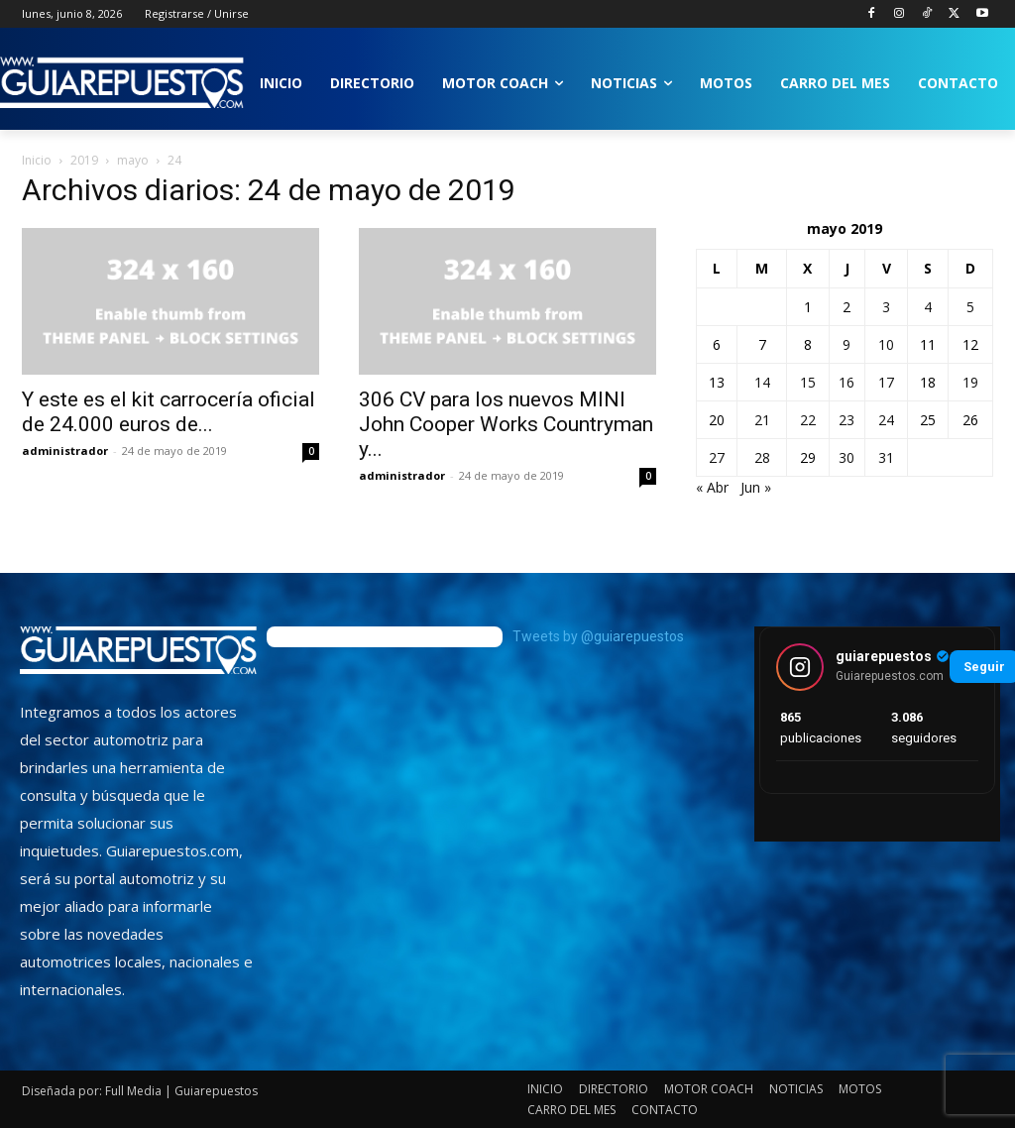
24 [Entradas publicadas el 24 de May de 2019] (886, 419)
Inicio (37, 160)
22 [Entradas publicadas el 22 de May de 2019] (808, 419)
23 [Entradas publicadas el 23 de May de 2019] (846, 419)
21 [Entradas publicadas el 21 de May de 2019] (762, 419)
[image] (138, 650)
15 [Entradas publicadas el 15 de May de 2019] (808, 382)
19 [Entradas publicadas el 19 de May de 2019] (970, 382)
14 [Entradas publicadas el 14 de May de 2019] (762, 382)
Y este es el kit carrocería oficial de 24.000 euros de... (168, 412)
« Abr (712, 487)
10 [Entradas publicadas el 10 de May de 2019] (886, 344)
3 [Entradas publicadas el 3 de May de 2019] (886, 306)
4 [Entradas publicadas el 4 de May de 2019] (928, 306)
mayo (133, 160)
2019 (84, 160)
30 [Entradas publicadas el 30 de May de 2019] (846, 457)
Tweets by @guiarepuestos (598, 636)
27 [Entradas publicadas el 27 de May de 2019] (717, 457)
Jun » (755, 487)
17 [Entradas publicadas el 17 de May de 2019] (886, 382)
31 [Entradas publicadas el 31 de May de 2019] (886, 457)
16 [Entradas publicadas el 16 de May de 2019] (846, 382)
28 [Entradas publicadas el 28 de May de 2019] (762, 457)
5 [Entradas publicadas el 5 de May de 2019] (970, 306)
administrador (65, 450)
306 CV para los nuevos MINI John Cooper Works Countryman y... (506, 424)
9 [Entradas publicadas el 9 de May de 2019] (846, 344)
